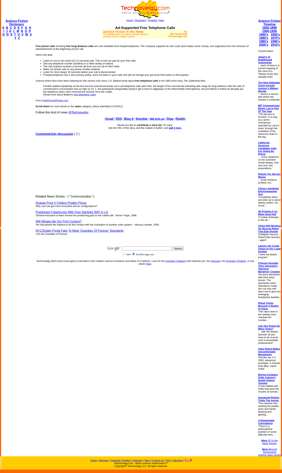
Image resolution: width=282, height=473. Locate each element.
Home (129, 20)
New (161, 20)
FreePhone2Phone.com (55, 100)
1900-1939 (269, 31)
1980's (263, 41)
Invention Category (175, 261)
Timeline (152, 20)
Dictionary (140, 20)
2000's (263, 44)
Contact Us (157, 460)
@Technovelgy (78, 112)
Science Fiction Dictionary (16, 22)
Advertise (177, 460)
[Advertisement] (16, 99)
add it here (175, 127)
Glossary (215, 261)
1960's (263, 38)
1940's (263, 34)
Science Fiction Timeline (269, 22)
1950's (275, 34)
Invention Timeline (236, 261)
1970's (275, 38)
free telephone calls (84, 94)
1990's (275, 41)
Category (137, 460)
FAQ (168, 460)
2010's (275, 44)
